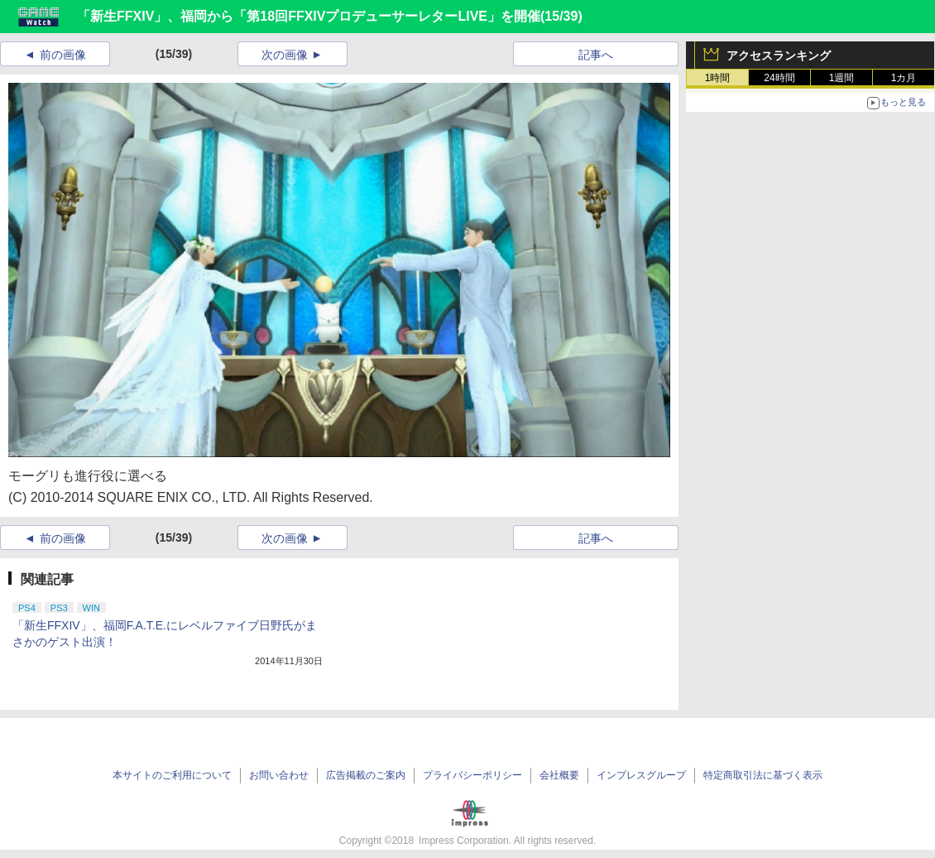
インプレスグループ (641, 775)
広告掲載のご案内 (365, 775)
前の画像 (63, 54)
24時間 (779, 78)
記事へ (595, 54)
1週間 (842, 78)
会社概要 (559, 775)
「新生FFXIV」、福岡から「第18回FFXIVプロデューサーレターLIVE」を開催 (308, 16)
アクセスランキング (778, 55)
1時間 (718, 78)
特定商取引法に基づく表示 (762, 775)
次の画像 (284, 54)
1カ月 (904, 78)
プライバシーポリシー (472, 775)
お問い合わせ (279, 775)
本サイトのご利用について (172, 775)
